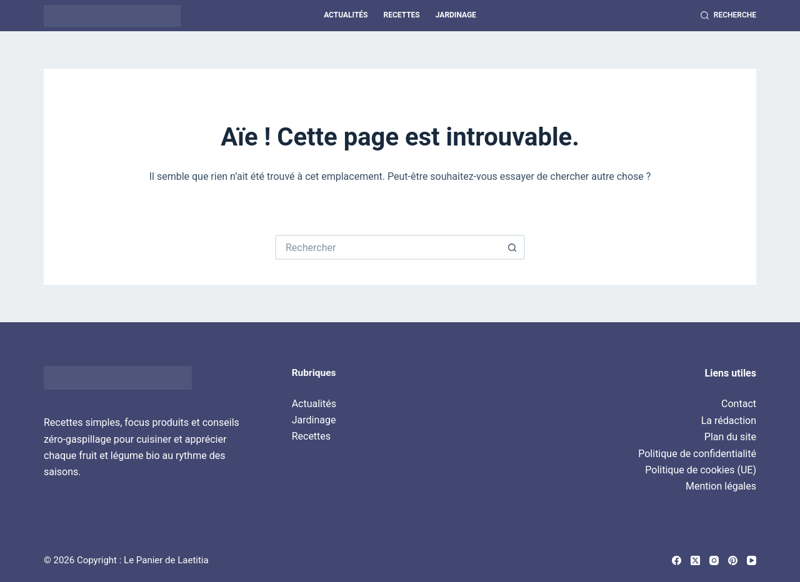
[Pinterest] (733, 560)
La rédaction (728, 421)
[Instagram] (714, 560)
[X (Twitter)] (695, 560)
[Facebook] (676, 560)
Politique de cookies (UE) (700, 470)
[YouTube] (751, 560)
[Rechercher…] (387, 247)
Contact (738, 404)
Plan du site (730, 437)
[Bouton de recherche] (512, 247)
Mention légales (721, 486)
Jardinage (456, 15)
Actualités (346, 15)
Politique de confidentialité (697, 454)
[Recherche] (728, 15)
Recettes (401, 15)
